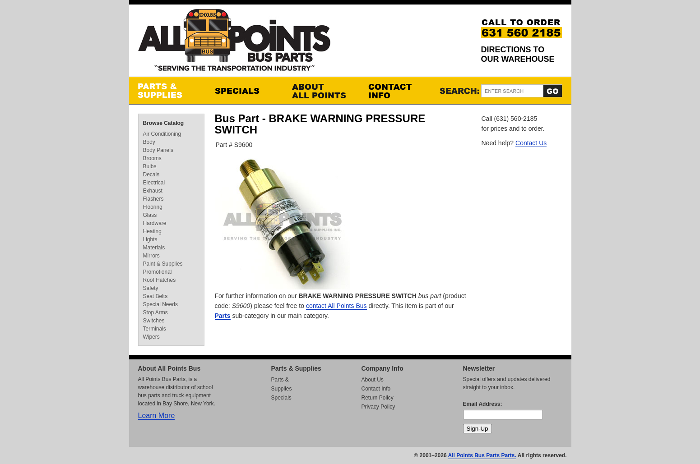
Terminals (154, 329)
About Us (373, 380)
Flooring (152, 207)
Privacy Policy (378, 407)
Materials (154, 247)
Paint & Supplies (163, 264)
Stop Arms (155, 312)
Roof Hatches (159, 280)
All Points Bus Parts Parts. (482, 455)
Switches (154, 320)
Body (149, 142)
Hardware (155, 223)
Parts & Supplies (167, 90)
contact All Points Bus (336, 305)
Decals (151, 174)
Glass (150, 215)
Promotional (157, 272)
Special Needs (160, 304)
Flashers (153, 199)
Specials (244, 90)
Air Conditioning (162, 134)
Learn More (156, 415)
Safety (150, 288)
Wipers (151, 337)
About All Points (321, 90)
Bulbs (150, 166)
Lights (150, 239)
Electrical (154, 182)
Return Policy (378, 398)
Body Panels (158, 150)
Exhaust (152, 191)
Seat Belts (155, 296)
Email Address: (482, 404)
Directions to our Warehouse (518, 54)
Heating (152, 231)
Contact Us (531, 143)
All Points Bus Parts (234, 42)
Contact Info (397, 90)
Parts (223, 315)
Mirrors (151, 256)
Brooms (152, 158)
